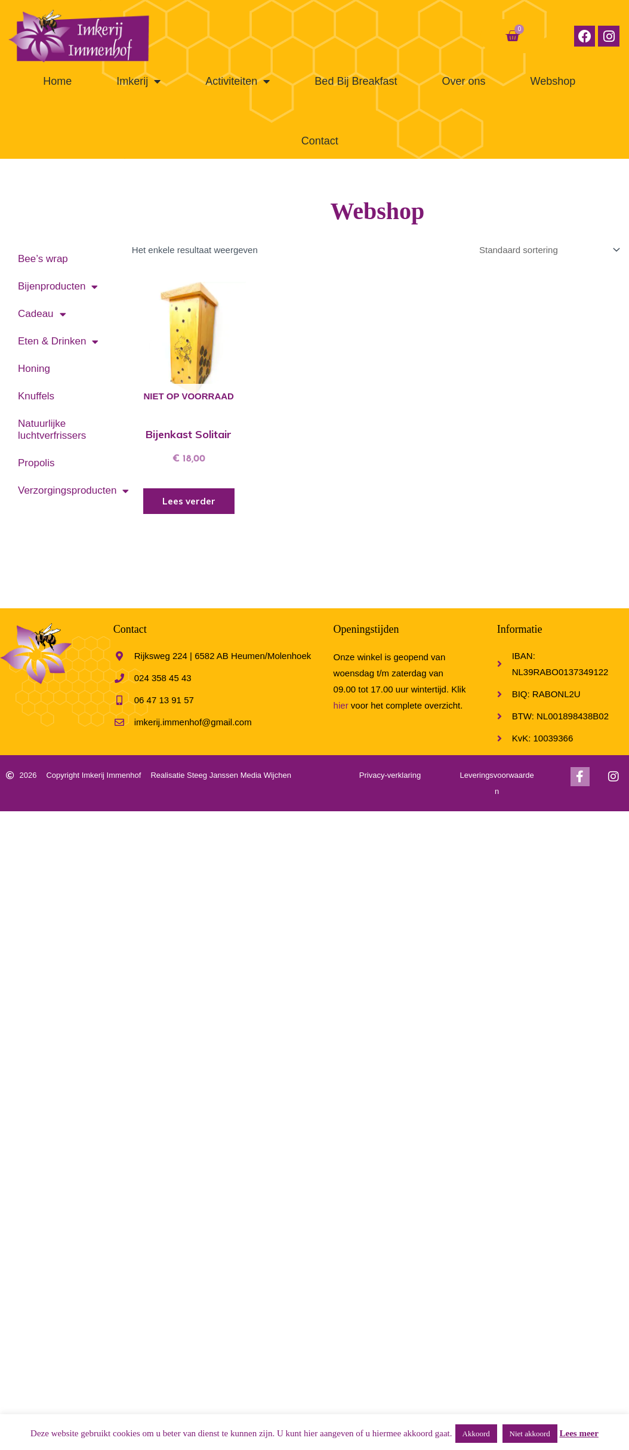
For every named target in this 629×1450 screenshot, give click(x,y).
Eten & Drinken (58, 342)
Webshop (552, 81)
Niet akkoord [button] (530, 1433)
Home (57, 81)
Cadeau (42, 314)
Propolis (36, 463)
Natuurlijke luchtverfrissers (52, 429)
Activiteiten (237, 81)
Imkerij (138, 81)
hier (341, 705)
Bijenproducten (58, 287)
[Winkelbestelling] (547, 249)
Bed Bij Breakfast (355, 81)
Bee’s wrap (43, 258)
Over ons (463, 81)
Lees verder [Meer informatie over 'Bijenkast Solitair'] (188, 500)
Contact (319, 141)
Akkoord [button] (476, 1433)
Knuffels (36, 396)
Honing (34, 368)
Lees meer (579, 1433)
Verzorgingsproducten (69, 491)
